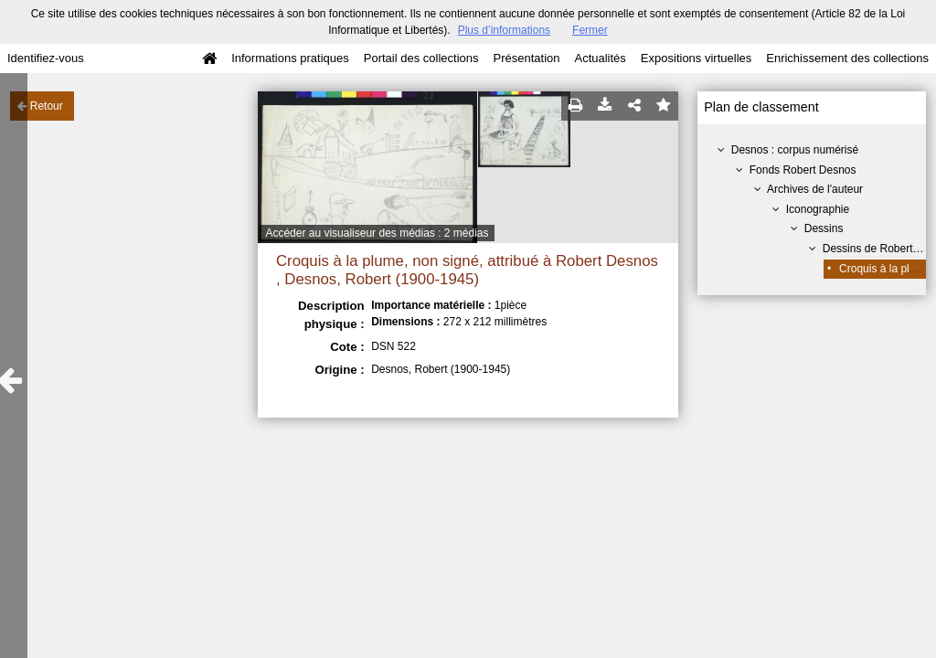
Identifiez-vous (45, 58)
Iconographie (817, 209)
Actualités (599, 58)
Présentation (526, 58)
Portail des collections (421, 58)
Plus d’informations (504, 30)
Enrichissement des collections (847, 58)
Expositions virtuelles (696, 58)
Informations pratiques (290, 58)
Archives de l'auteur (815, 189)
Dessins (824, 228)
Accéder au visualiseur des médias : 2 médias (376, 233)
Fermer (590, 30)
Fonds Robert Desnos (803, 170)
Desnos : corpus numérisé (794, 149)
